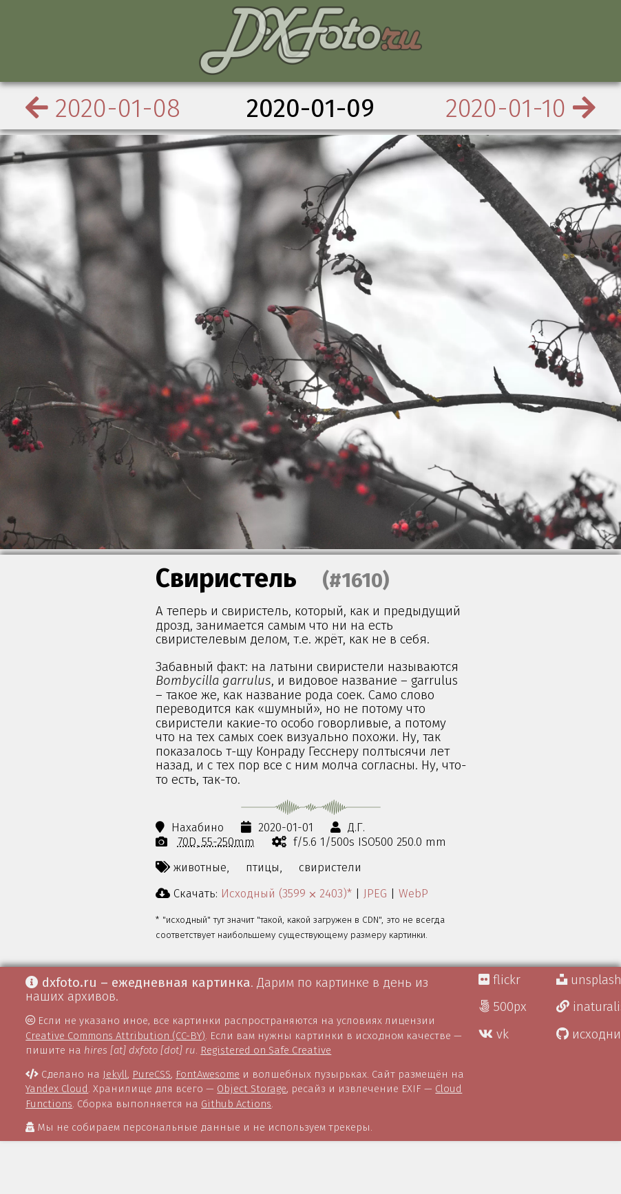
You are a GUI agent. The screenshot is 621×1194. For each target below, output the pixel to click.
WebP (413, 893)
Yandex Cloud (56, 1089)
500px (502, 1006)
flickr (499, 980)
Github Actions (236, 1104)
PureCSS (151, 1074)
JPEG (375, 893)
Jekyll (115, 1074)
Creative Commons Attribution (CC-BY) (115, 1036)
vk (493, 1034)
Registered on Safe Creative (265, 1050)
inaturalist (588, 1006)
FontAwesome (208, 1074)
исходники (588, 1034)
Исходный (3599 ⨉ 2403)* (286, 893)
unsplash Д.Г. (588, 980)
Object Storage (251, 1089)
